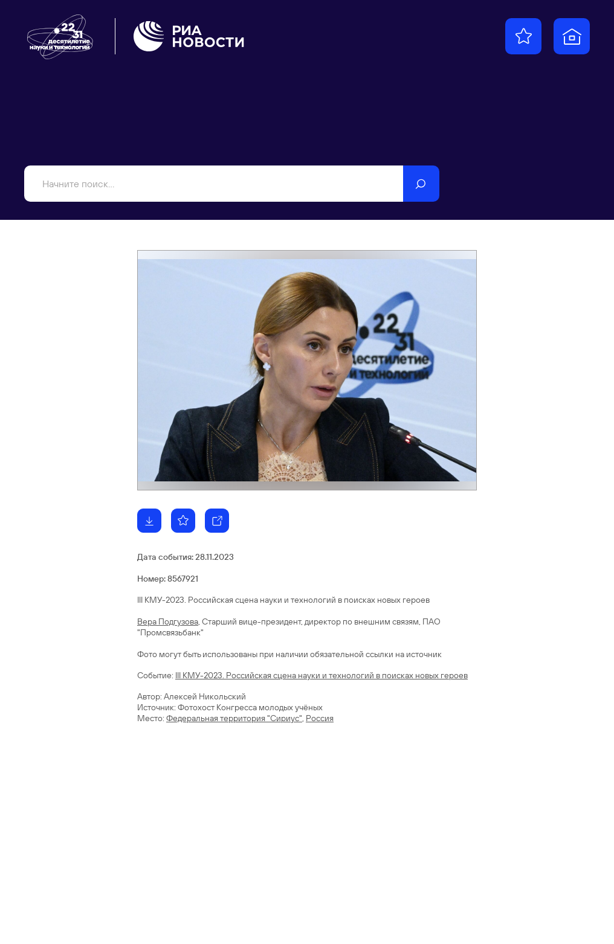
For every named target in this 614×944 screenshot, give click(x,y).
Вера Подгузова (167, 621)
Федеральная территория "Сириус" (234, 718)
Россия (320, 718)
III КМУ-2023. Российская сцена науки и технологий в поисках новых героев (321, 675)
